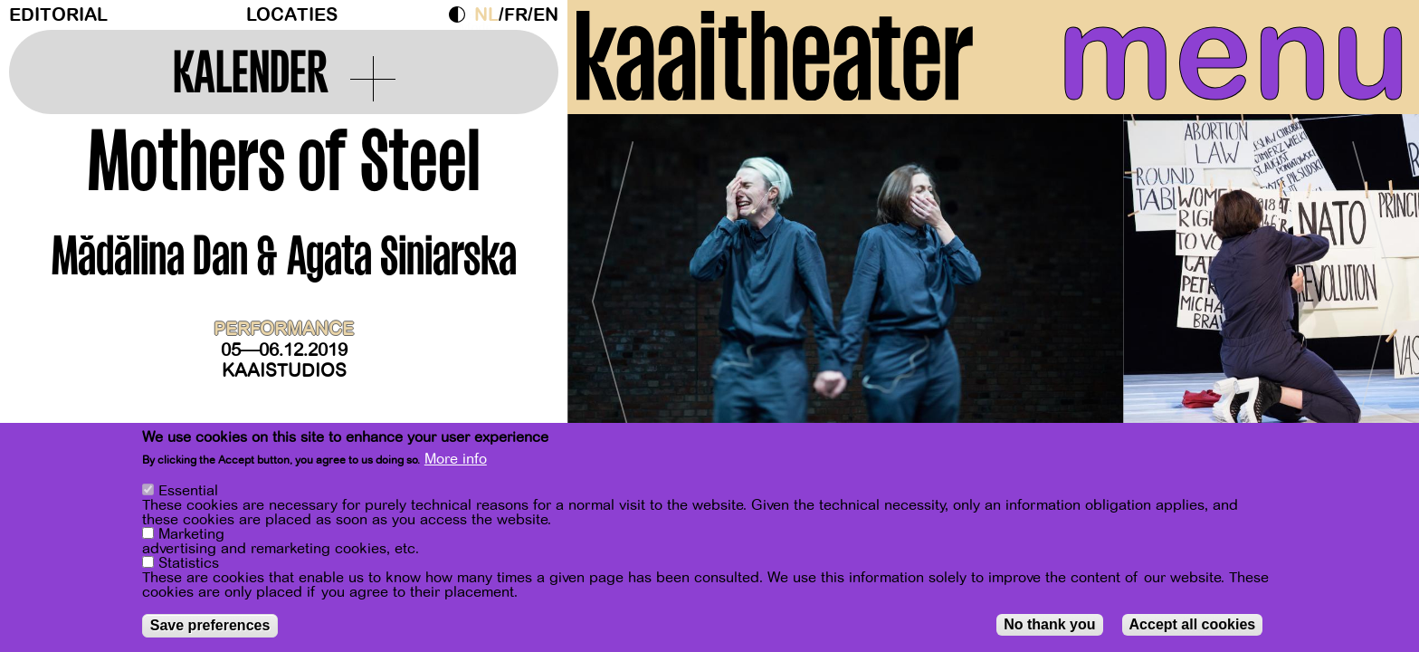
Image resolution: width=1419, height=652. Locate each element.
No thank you (1049, 624)
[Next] (1374, 293)
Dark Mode (461, 14)
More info (455, 459)
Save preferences (210, 625)
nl (486, 15)
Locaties (292, 15)
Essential (188, 491)
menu (1233, 54)
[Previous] (612, 293)
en (545, 15)
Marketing (191, 534)
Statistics (188, 563)
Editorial (58, 15)
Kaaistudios (284, 371)
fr (516, 15)
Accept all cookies (1192, 624)
